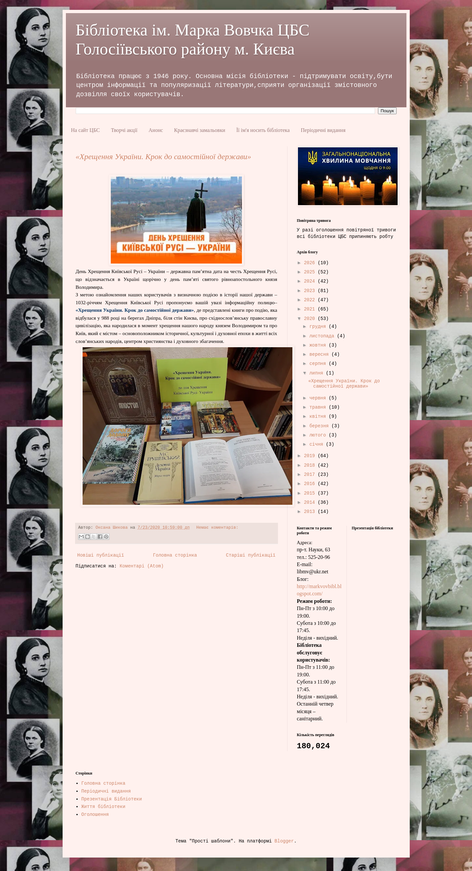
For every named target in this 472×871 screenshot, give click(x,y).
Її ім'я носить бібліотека (263, 130)
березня (320, 426)
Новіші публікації (100, 555)
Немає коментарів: (217, 527)
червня (319, 398)
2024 (311, 281)
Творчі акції (124, 130)
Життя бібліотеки (103, 806)
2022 (311, 300)
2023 (311, 290)
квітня (319, 416)
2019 (311, 455)
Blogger (284, 841)
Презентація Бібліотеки (111, 799)
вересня (320, 354)
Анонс (155, 130)
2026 (311, 263)
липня (317, 373)
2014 (311, 502)
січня (317, 444)
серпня (319, 363)
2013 (311, 511)
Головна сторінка (175, 555)
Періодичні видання (323, 130)
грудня (319, 326)
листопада (323, 336)
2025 (311, 272)
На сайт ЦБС (85, 130)
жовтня (319, 345)
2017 (311, 474)
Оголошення (95, 814)
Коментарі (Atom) (142, 566)
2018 (311, 465)
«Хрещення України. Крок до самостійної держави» (163, 156)
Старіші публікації (250, 555)
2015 (311, 493)
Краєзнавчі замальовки (199, 130)
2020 (311, 318)
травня (319, 407)
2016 (311, 483)
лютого (319, 435)
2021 (311, 309)
